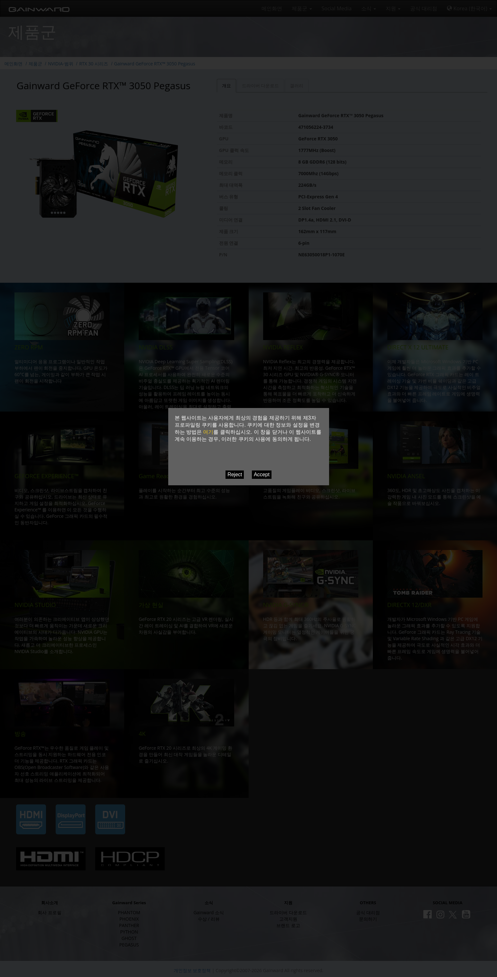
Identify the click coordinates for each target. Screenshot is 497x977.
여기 (208, 432)
